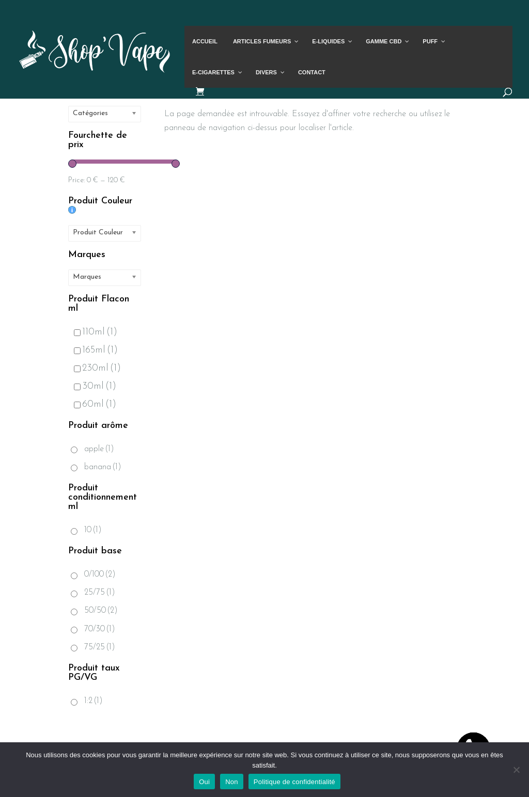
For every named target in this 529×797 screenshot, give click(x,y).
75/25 (99, 647)
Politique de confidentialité (294, 782)
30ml (95, 386)
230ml (97, 368)
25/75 (99, 592)
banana (102, 467)
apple (99, 449)
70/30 (99, 629)
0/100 (100, 574)
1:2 (93, 701)
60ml (95, 404)
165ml (96, 350)
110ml (95, 332)
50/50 (101, 611)
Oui (204, 782)
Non (231, 782)
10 (93, 530)
